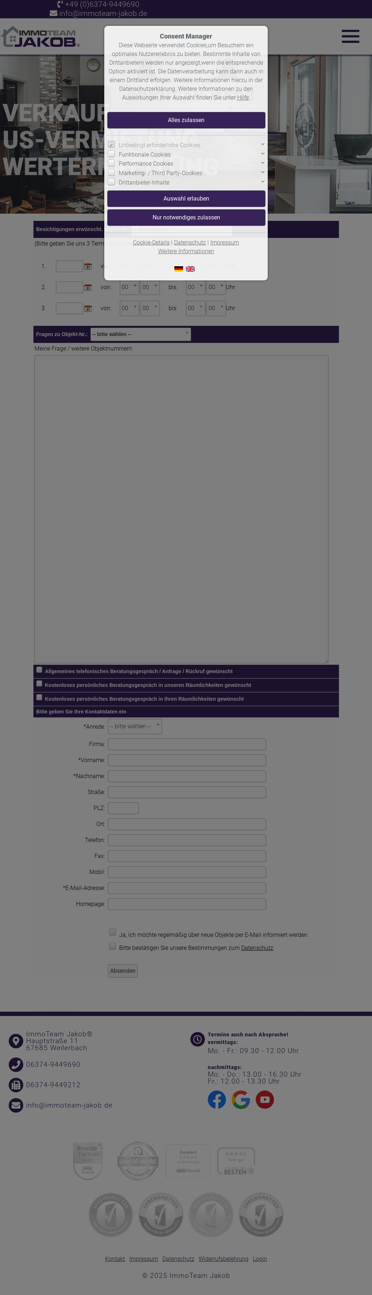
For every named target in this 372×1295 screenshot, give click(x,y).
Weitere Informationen (186, 251)
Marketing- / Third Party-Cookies (160, 173)
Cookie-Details (151, 242)
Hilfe (243, 97)
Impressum (224, 242)
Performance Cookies (146, 163)
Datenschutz (190, 242)
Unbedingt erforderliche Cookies (159, 145)
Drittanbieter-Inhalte (144, 182)
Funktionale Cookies (145, 154)
